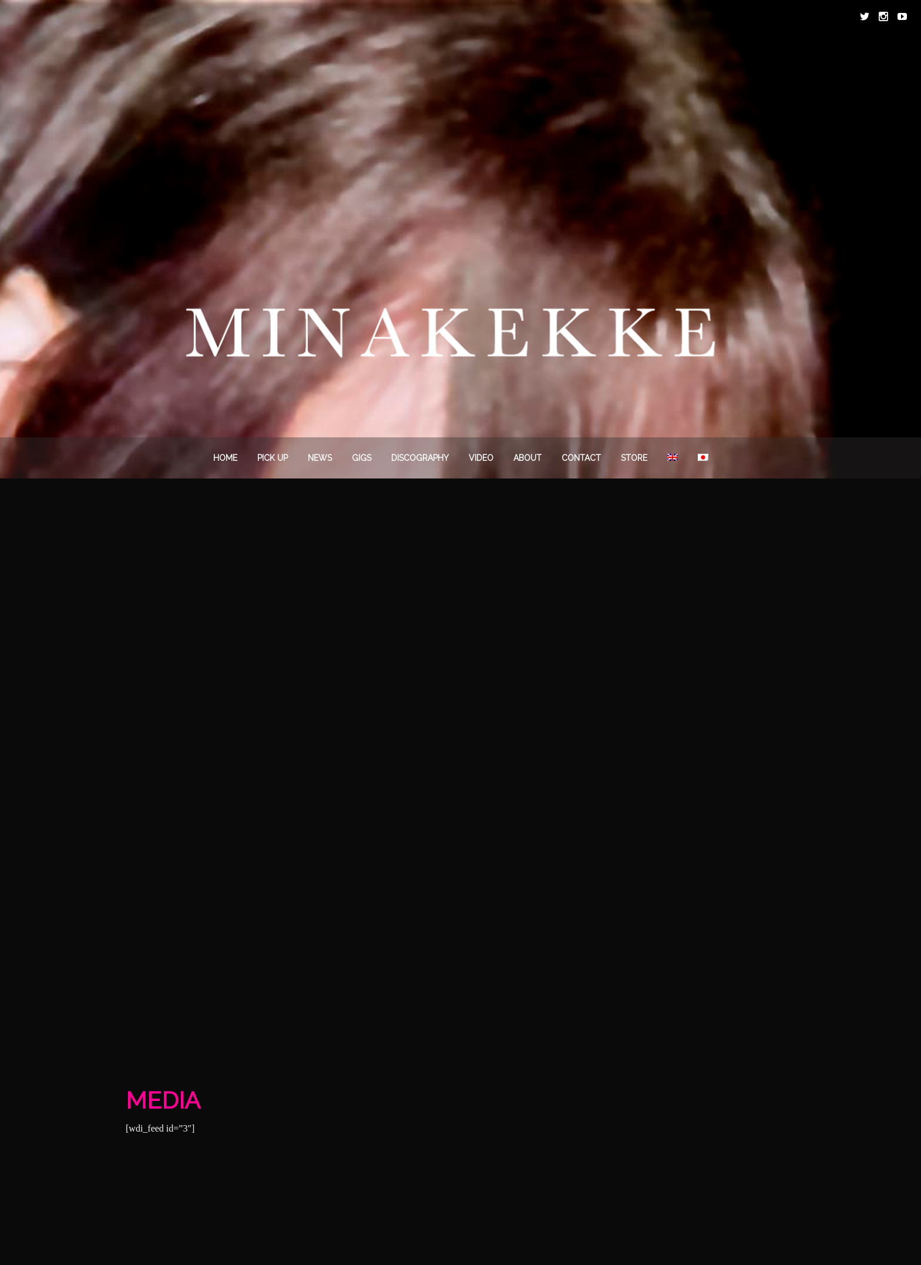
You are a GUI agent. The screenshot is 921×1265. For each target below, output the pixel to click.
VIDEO (481, 458)
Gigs (361, 458)
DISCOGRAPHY (420, 458)
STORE (634, 458)
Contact (581, 458)
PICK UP (272, 458)
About (527, 458)
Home (225, 458)
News (320, 458)
